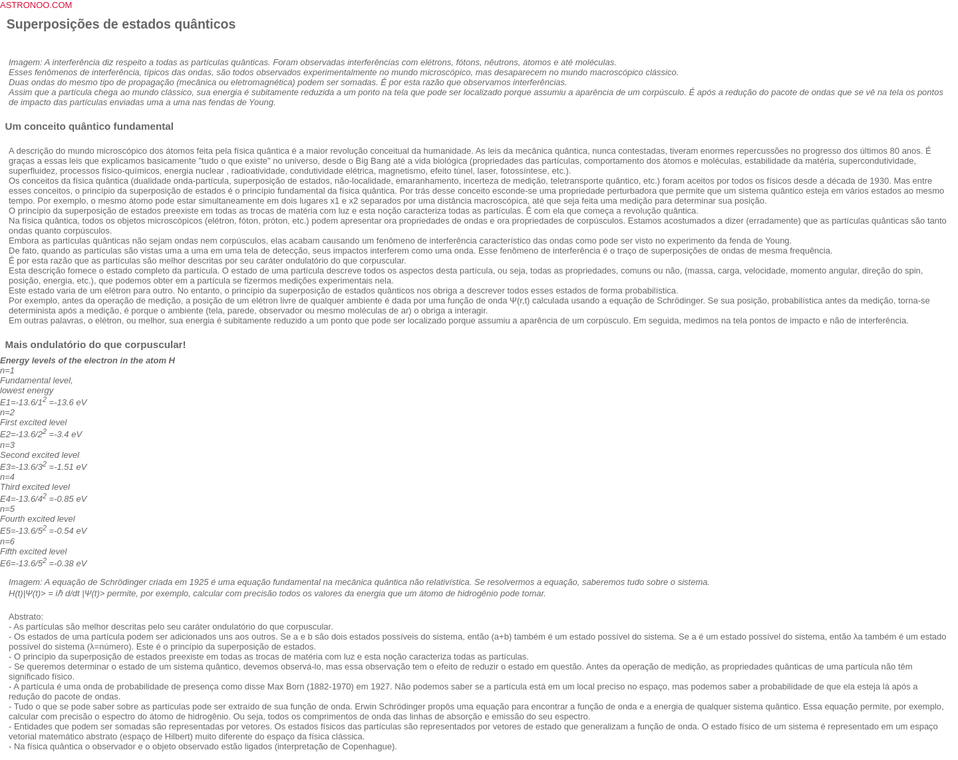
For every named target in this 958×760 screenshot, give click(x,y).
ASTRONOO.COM (36, 5)
